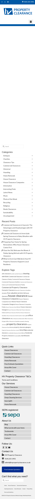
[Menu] (30, 22)
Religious (6, 206)
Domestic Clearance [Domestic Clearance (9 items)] (8, 290)
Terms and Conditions (10, 380)
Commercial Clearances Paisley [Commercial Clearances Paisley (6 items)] (16, 285)
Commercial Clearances (11, 166)
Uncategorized (8, 216)
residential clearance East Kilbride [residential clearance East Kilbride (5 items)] (16, 333)
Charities (6, 159)
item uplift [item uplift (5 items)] (25, 315)
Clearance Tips (8, 162)
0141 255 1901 (28, 2)
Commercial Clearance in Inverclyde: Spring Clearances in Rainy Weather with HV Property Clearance (18, 236)
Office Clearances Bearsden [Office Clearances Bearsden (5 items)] (17, 318)
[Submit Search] (3, 146)
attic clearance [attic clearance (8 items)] (6, 273)
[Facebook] (3, 447)
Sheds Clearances (9, 209)
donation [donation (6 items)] (4, 293)
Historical (6, 169)
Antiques (6, 156)
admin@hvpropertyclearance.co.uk (16, 462)
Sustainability (8, 212)
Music (5, 196)
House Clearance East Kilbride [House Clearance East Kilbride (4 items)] (13, 307)
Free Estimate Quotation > (12, 469)
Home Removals (9, 176)
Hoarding (6, 172)
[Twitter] (6, 447)
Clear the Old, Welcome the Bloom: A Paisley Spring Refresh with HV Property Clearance (18, 253)
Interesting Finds (9, 189)
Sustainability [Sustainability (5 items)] (17, 335)
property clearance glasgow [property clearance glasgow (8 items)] (22, 327)
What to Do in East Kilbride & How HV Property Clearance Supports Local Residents (17, 261)
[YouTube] (9, 447)
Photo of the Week (10, 199)
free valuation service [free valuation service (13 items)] (15, 293)
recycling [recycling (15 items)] (22, 330)
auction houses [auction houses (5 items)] (18, 273)
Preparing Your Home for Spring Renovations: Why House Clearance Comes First (16, 244)
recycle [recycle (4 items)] (17, 330)
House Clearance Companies (13, 182)
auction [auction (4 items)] (13, 273)
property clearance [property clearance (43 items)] (16, 324)
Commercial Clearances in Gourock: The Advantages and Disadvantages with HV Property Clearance (17, 228)
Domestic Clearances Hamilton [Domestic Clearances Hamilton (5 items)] (23, 290)
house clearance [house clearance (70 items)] (17, 295)
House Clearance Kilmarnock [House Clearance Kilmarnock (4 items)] (15, 309)
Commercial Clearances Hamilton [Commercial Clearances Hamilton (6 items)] (11, 282)
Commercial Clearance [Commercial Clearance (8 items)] (15, 276)
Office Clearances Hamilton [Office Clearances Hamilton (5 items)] (13, 321)
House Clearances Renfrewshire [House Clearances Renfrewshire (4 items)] (14, 315)
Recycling (6, 202)
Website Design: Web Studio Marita (23, 495)
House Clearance (9, 179)
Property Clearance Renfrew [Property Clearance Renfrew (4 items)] (8, 330)
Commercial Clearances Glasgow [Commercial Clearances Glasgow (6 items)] (21, 279)
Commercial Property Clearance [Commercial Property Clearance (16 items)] (14, 287)
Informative (7, 186)
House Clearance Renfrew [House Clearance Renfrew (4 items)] (14, 312)
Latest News (7, 192)
